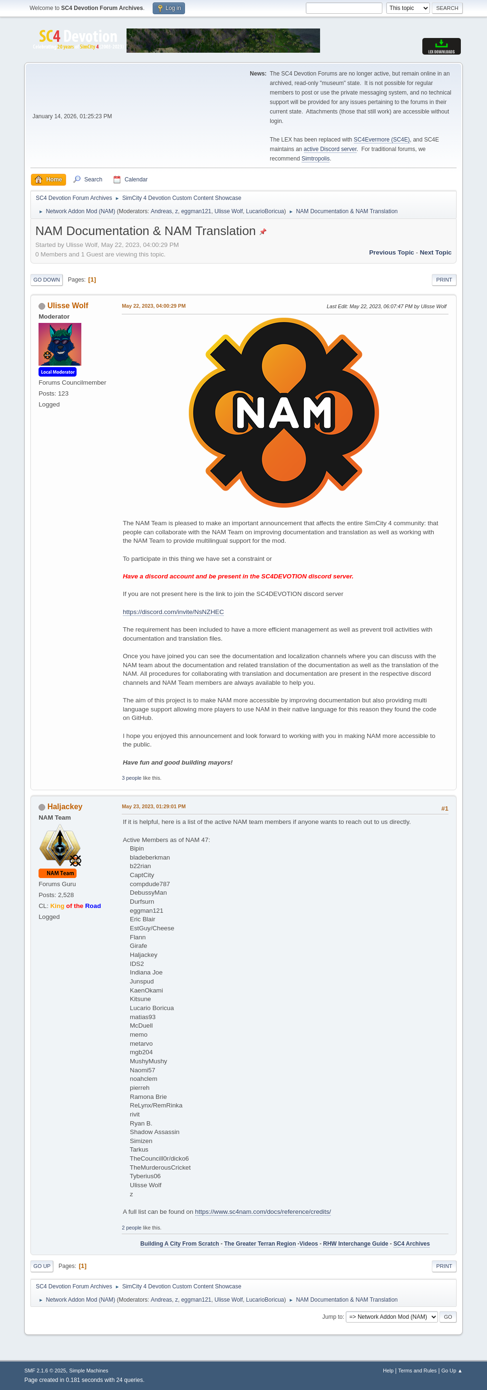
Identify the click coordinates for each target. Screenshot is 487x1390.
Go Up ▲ (452, 1370)
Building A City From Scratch (179, 1243)
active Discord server (330, 149)
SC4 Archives (411, 1243)
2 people (131, 1227)
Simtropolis (316, 158)
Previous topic (391, 252)
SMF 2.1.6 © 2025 (45, 1370)
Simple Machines (88, 1370)
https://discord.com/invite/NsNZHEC (173, 611)
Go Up (41, 1266)
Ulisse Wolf (228, 211)
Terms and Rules (417, 1370)
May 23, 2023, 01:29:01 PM (153, 806)
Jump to (332, 1317)
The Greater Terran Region (260, 1243)
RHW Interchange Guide (355, 1243)
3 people (131, 778)
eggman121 (196, 211)
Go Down (46, 280)
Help (388, 1370)
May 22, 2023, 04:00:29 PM (153, 306)
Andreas (161, 211)
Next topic (436, 252)
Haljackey (65, 807)
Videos (309, 1243)
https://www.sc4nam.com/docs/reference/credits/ (263, 1211)
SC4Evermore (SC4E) (382, 139)
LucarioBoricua (265, 211)
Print (444, 280)
